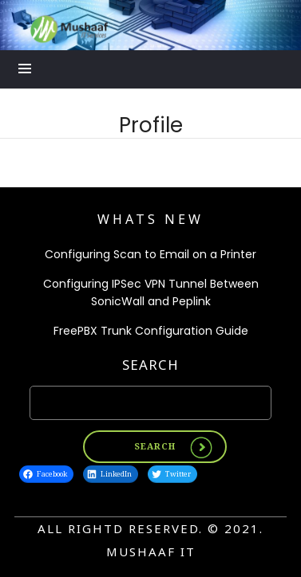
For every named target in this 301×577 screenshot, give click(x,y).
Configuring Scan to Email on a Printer (150, 254)
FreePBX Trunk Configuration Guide (150, 331)
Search (150, 364)
